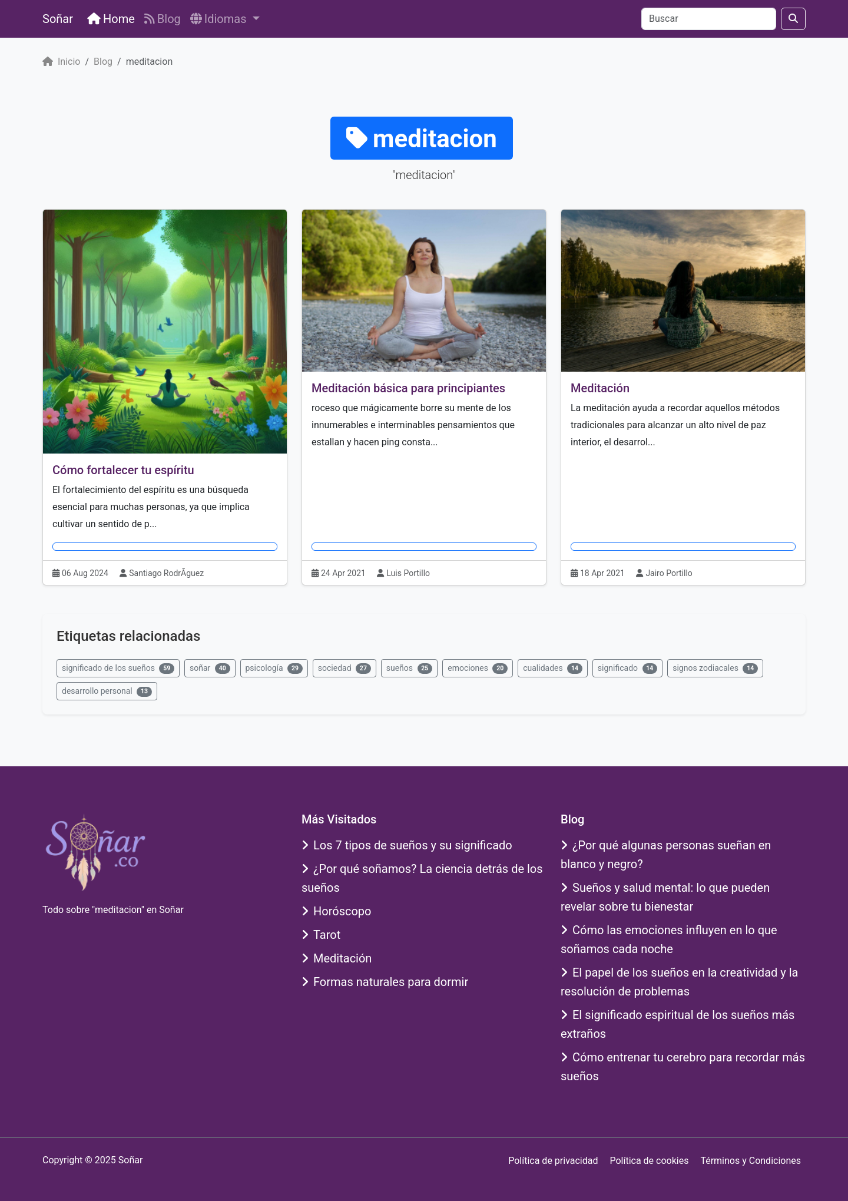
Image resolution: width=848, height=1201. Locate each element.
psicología (274, 668)
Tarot (321, 935)
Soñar (57, 19)
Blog (162, 19)
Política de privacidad (553, 1160)
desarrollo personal (107, 691)
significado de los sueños (118, 668)
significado (627, 668)
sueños (409, 668)
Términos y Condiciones (750, 1160)
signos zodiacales (715, 668)
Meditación (600, 388)
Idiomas (220, 19)
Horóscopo (337, 911)
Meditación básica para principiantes (408, 388)
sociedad (344, 668)
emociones (478, 668)
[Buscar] (708, 19)
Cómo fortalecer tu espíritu (123, 470)
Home (111, 19)
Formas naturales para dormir (385, 982)
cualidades (552, 668)
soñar (210, 668)
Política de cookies (649, 1160)
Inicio (61, 61)
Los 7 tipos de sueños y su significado (407, 845)
